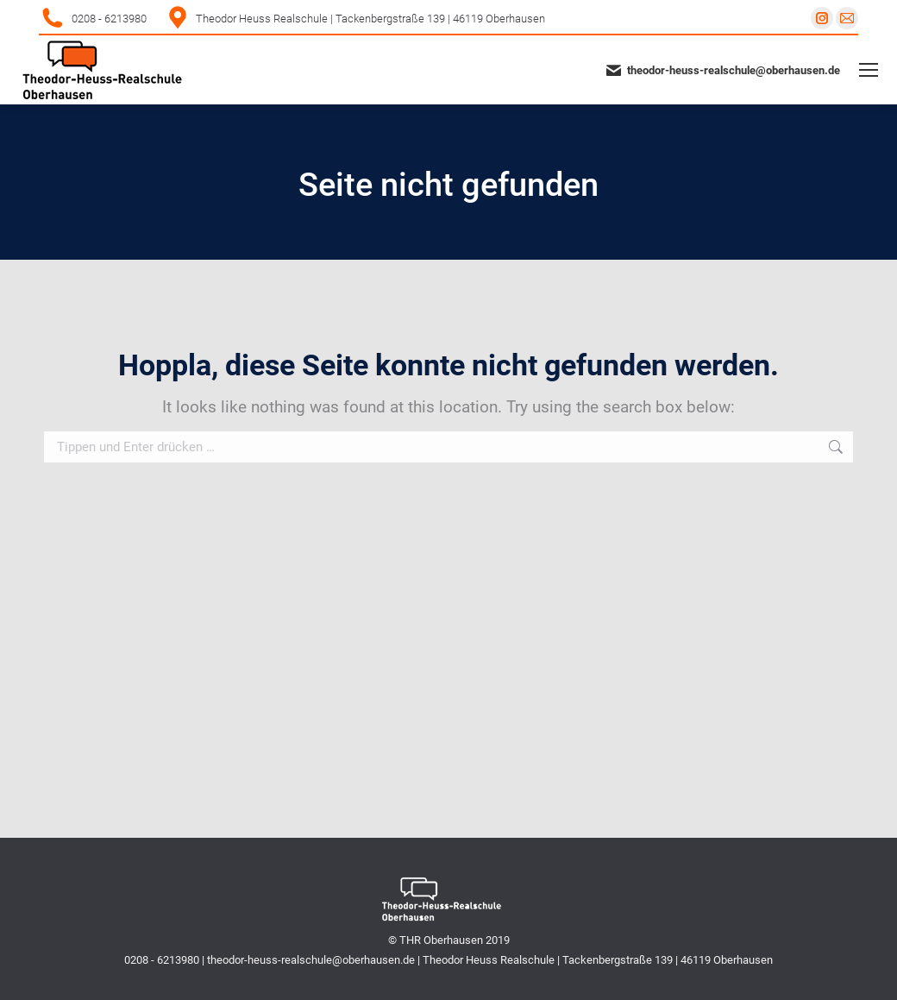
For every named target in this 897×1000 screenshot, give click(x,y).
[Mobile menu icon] (868, 70)
